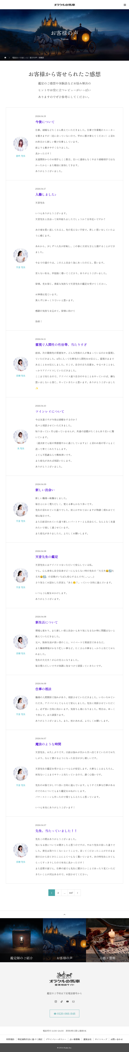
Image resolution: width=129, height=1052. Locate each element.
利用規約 (10, 1039)
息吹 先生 (20, 155)
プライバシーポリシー (56, 1039)
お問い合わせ (117, 1039)
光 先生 (20, 448)
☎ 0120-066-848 (64, 1013)
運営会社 (87, 1039)
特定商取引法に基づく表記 (30, 1039)
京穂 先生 (20, 375)
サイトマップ (101, 1039)
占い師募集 (75, 1039)
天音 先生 (20, 267)
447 (71, 892)
